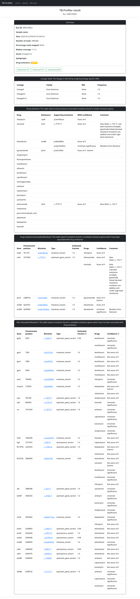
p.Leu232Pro (49, 438)
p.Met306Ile (42, 305)
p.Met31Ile (48, 458)
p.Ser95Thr (48, 361)
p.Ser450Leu (43, 253)
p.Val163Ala (42, 298)
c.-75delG (48, 558)
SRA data (33, 3)
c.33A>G (47, 442)
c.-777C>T (42, 257)
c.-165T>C (48, 398)
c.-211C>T (48, 571)
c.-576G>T (48, 496)
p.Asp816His (49, 542)
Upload (25, 3)
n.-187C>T (48, 409)
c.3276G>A (48, 537)
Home (17, 3)
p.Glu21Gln (48, 352)
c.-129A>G (48, 447)
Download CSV (23, 69)
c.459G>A (48, 553)
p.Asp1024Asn (43, 309)
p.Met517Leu (49, 517)
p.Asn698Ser (49, 379)
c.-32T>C (47, 489)
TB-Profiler (7, 3)
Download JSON (54, 69)
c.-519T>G (48, 402)
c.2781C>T (48, 533)
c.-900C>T (48, 528)
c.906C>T (47, 549)
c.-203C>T (48, 338)
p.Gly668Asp (49, 370)
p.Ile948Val (48, 386)
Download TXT (38, 69)
